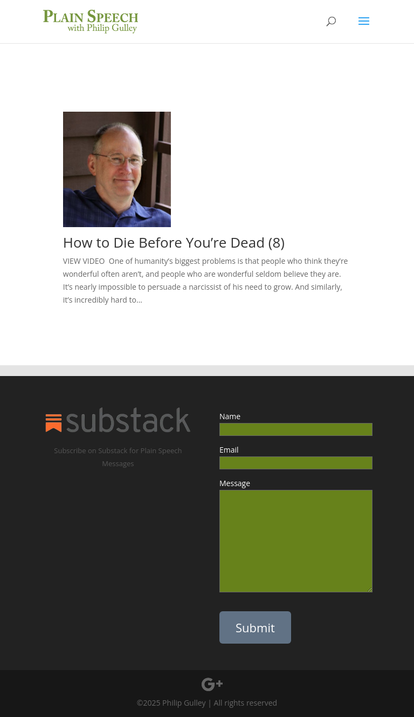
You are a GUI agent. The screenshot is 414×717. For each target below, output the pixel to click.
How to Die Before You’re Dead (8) (174, 242)
